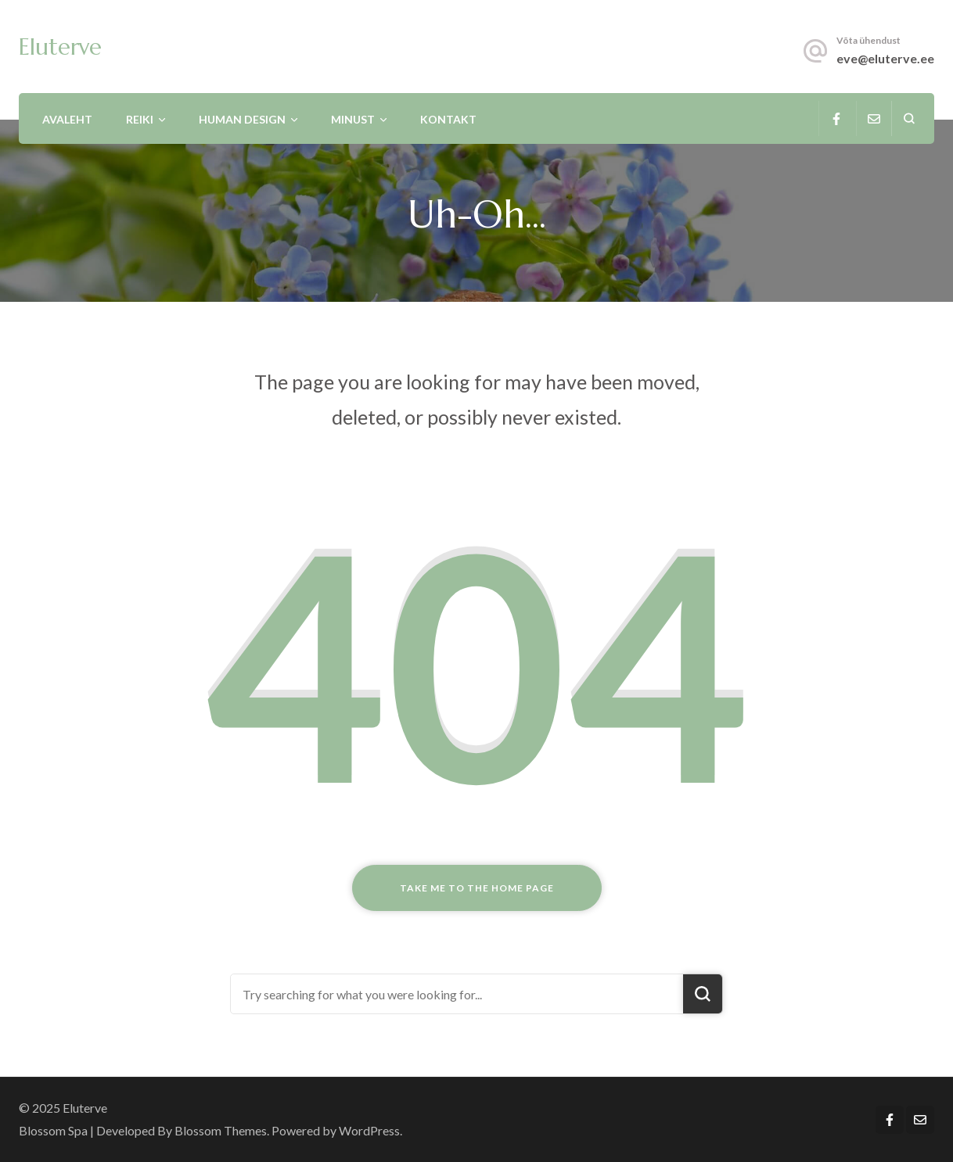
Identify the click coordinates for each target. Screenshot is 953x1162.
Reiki (139, 119)
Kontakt (448, 119)
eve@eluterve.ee (885, 58)
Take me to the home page (477, 888)
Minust (353, 119)
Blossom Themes (220, 1130)
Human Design (242, 119)
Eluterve (60, 47)
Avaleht (67, 119)
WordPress (369, 1130)
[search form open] (908, 118)
